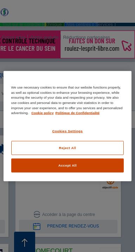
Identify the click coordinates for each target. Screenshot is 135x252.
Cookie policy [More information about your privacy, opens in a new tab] (42, 113)
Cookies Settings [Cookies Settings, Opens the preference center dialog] (67, 131)
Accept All (67, 165)
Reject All (67, 148)
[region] (68, 126)
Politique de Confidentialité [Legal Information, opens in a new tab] (78, 113)
